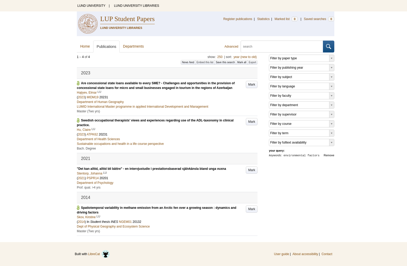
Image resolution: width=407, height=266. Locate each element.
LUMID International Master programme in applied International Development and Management (142, 106)
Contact (327, 254)
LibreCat (99, 254)
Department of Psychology (95, 183)
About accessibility (305, 254)
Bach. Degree (86, 148)
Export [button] (252, 62)
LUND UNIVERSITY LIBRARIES (136, 6)
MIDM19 (92, 97)
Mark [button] (251, 84)
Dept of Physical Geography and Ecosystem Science (113, 226)
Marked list (286, 19)
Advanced (231, 46)
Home (85, 46)
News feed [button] (188, 62)
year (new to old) (245, 57)
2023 (81, 97)
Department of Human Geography (100, 102)
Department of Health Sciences (98, 139)
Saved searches (319, 19)
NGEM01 (125, 222)
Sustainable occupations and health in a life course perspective (120, 144)
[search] (282, 47)
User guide (281, 254)
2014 (81, 222)
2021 (81, 178)
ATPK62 (92, 134)
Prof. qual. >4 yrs (88, 187)
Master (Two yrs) (88, 111)
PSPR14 (93, 178)
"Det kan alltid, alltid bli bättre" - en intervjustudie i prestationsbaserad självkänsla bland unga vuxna (151, 169)
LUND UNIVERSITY (91, 6)
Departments (133, 46)
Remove (329, 155)
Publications (106, 46)
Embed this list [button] (204, 62)
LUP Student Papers (127, 19)
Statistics (263, 19)
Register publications (237, 19)
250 (219, 57)
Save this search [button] (225, 62)
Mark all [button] (241, 62)
